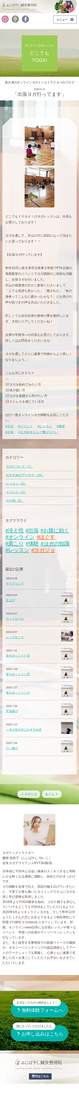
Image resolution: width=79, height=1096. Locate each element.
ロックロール (15, 618)
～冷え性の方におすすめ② (24, 729)
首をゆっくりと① (18, 692)
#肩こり (14, 543)
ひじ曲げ (12, 748)
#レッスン (45, 426)
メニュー (61, 19)
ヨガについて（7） (19, 466)
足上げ (10, 600)
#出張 (9, 432)
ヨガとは (28, 794)
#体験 (32, 543)
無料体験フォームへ (38, 1007)
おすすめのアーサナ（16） (25, 475)
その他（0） (15, 500)
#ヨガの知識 (55, 543)
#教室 (61, 426)
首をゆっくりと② (18, 674)
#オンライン (20, 537)
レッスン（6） (16, 483)
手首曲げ (12, 711)
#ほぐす (46, 537)
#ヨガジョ (43, 550)
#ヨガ (9, 426)
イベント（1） (16, 492)
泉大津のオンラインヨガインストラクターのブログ (39, 82)
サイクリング (15, 583)
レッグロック (15, 637)
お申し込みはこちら (38, 1031)
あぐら (52, 794)
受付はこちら (40, 1076)
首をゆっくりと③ (18, 655)
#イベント (25, 426)
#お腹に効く (54, 530)
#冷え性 (14, 530)
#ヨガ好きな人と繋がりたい (38, 432)
